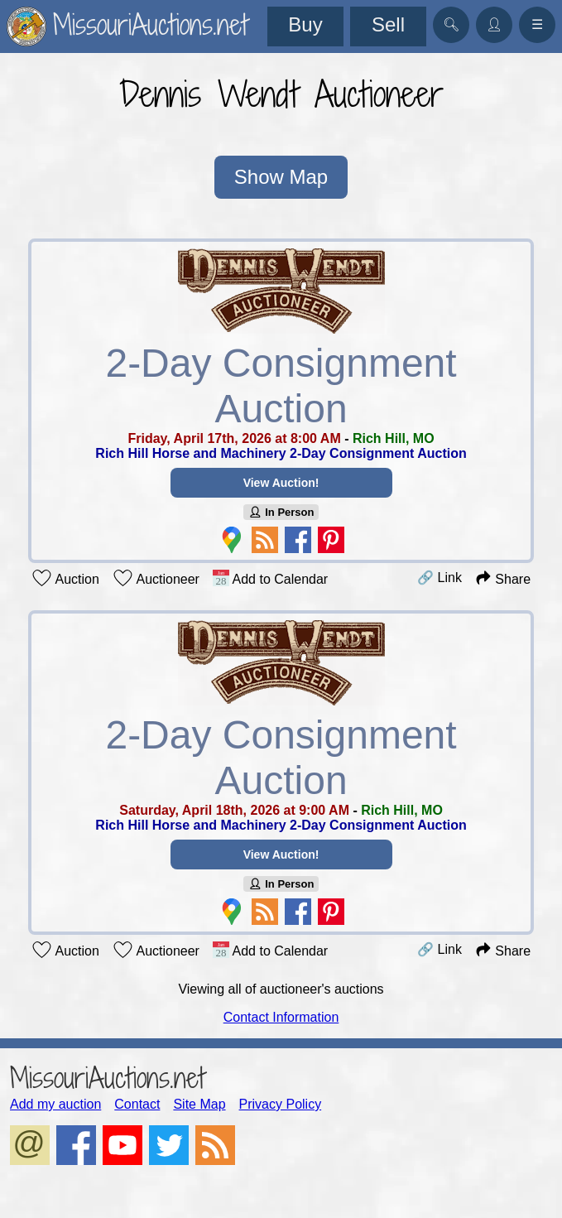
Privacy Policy (280, 1104)
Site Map (199, 1104)
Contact (137, 1104)
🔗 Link (439, 577)
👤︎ (494, 24)
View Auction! (281, 482)
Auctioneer (156, 578)
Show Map (281, 177)
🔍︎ (451, 24)
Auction (65, 578)
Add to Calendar (270, 578)
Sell (388, 24)
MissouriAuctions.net (107, 1077)
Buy (305, 24)
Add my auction (55, 1104)
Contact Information (281, 1017)
